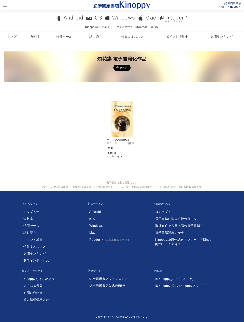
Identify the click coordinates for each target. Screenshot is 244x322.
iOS (97, 18)
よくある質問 (33, 285)
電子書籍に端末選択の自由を (176, 218)
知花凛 (130, 143)
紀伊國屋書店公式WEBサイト (110, 285)
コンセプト (163, 211)
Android (73, 18)
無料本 (35, 36)
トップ (12, 36)
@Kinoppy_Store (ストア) (174, 279)
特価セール (64, 36)
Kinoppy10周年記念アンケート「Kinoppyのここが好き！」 (183, 242)
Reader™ (173, 19)
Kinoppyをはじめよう (99, 26)
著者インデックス (36, 260)
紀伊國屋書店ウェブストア (108, 279)
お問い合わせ (33, 292)
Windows (123, 18)
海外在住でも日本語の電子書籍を (138, 26)
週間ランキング (221, 36)
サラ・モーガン (116, 143)
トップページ (33, 211)
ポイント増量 (33, 239)
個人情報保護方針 (36, 299)
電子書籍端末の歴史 (169, 232)
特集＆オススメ (132, 36)
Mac (150, 18)
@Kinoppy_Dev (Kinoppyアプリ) (179, 285)
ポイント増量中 (177, 36)
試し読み (95, 36)
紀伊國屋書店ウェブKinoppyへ (230, 5)
